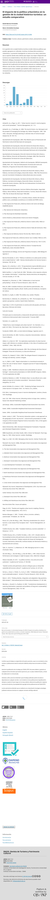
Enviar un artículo (9, 827)
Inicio (4, 6)
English (5, 730)
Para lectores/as (7, 837)
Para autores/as (7, 840)
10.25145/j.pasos (10, 720)
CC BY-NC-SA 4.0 (31, 876)
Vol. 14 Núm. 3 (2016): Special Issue (23, 6)
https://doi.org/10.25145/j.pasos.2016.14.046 (19, 34)
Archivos (10, 6)
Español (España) (8, 732)
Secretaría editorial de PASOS (18, 866)
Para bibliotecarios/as (8, 842)
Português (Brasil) (8, 735)
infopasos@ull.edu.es (19, 881)
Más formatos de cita (8, 637)
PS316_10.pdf (7, 614)
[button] (5, 707)
